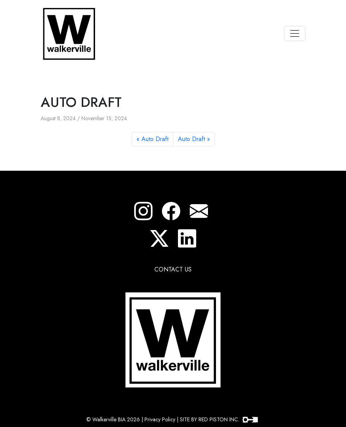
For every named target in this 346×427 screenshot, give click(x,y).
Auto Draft (154, 139)
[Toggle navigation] (294, 33)
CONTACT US (173, 269)
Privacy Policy (159, 419)
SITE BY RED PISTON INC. (219, 419)
